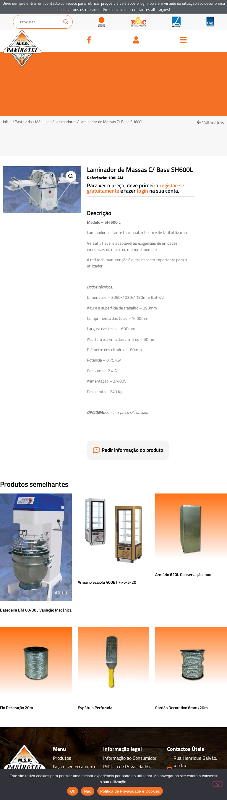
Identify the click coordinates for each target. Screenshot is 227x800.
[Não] (218, 784)
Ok (72, 791)
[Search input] (40, 22)
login (143, 191)
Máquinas (43, 122)
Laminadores (65, 122)
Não (87, 791)
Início (7, 122)
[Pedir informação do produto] (96, 450)
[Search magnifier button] (66, 22)
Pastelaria (23, 122)
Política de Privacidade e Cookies (130, 791)
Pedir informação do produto (132, 450)
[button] (210, 122)
